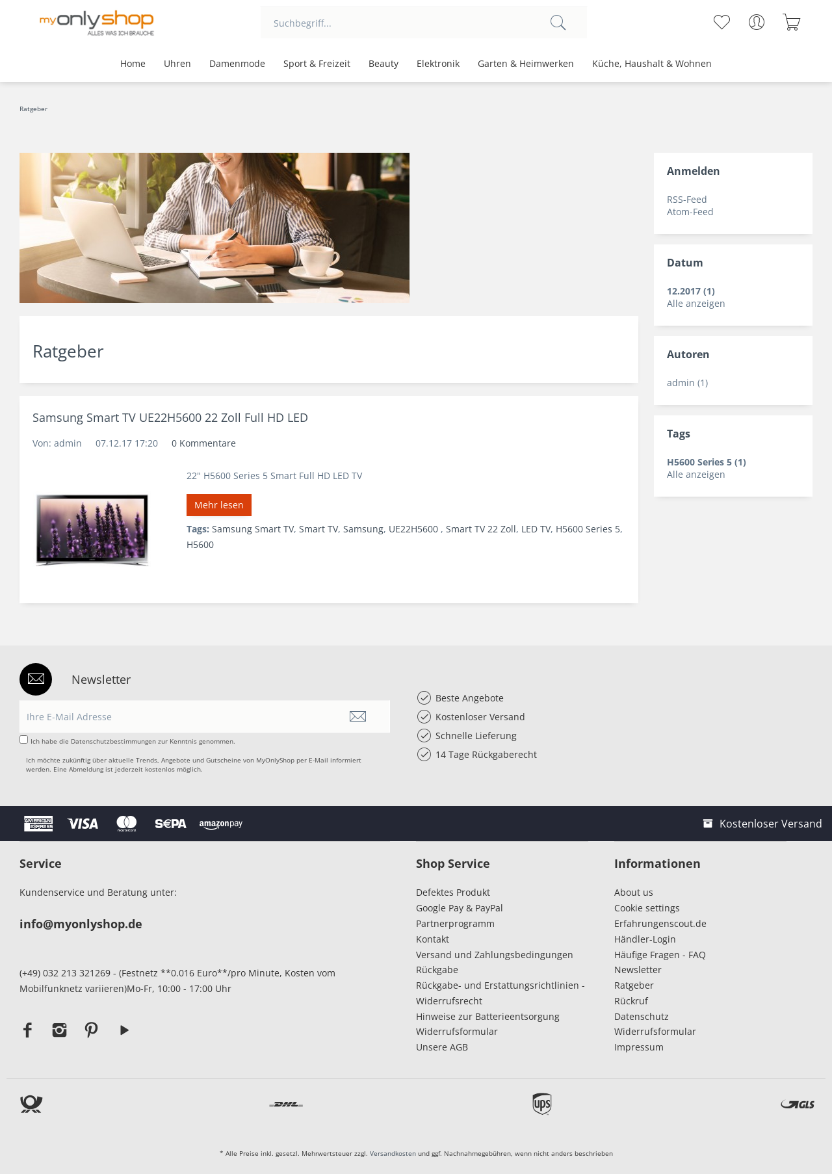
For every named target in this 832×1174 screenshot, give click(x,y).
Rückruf (631, 1001)
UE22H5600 (415, 529)
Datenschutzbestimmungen (113, 741)
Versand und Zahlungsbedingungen (494, 954)
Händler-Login (645, 939)
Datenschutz (641, 1016)
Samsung (363, 529)
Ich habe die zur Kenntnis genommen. (133, 741)
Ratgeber (634, 985)
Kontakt (432, 939)
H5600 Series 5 (588, 529)
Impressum (641, 1047)
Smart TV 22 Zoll (481, 529)
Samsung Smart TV (253, 529)
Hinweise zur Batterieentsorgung (488, 1016)
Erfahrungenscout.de (660, 923)
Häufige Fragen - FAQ (660, 954)
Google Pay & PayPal (459, 908)
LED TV (536, 529)
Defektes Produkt (453, 892)
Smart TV (318, 529)
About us (633, 892)
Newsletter (638, 969)
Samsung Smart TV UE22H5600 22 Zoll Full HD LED (170, 417)
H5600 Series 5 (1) (706, 462)
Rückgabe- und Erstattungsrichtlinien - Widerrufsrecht (500, 993)
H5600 (200, 544)
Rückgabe (437, 969)
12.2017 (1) (691, 291)
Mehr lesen (219, 505)
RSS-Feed (687, 199)
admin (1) (687, 382)
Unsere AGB (442, 1047)
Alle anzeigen (696, 303)
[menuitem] (424, 23)
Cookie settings (647, 908)
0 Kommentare (204, 443)
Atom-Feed (690, 211)
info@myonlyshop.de (81, 924)
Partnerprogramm (455, 923)
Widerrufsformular (457, 1031)
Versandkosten (393, 1153)
